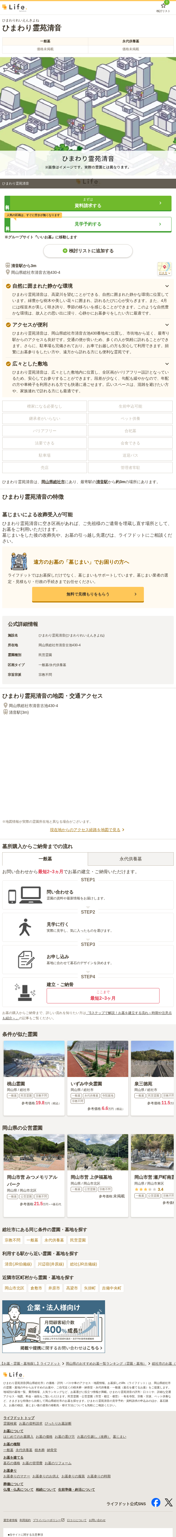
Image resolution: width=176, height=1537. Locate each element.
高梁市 (72, 1288)
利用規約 (25, 1520)
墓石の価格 (11, 1463)
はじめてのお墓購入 (18, 1437)
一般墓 (32, 1240)
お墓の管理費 (32, 1463)
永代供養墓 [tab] (131, 858)
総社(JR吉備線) (83, 1264)
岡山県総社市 (53, 482)
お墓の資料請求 (30, 1423)
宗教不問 (12, 1240)
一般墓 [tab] (45, 858)
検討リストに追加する (88, 250)
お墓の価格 (44, 1437)
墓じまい (119, 1437)
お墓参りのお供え (45, 1476)
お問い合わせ (97, 1520)
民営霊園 (78, 1240)
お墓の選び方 (65, 1437)
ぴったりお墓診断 (58, 1423)
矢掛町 (90, 1288)
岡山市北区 (14, 1288)
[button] (88, 203)
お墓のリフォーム (58, 1463)
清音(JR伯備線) (18, 1264)
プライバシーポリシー (49, 1520)
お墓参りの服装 (73, 1476)
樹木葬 (40, 1450)
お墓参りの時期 (99, 1476)
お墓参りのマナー (16, 1476)
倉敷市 (36, 1288)
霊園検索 (10, 1423)
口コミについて (77, 1520)
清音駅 (102, 482)
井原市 (54, 1288)
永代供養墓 (54, 1240)
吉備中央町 (112, 1288)
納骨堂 (52, 1450)
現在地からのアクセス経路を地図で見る (88, 829)
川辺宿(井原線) (51, 1264)
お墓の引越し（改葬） (94, 1437)
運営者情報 (10, 1520)
